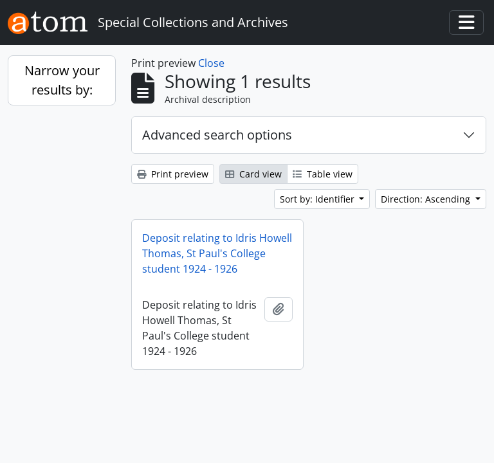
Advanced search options (217, 134)
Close (211, 63)
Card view (253, 174)
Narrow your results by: (62, 80)
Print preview (172, 174)
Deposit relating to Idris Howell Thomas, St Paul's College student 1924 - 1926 (217, 253)
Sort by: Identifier (318, 199)
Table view (322, 174)
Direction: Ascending (427, 199)
